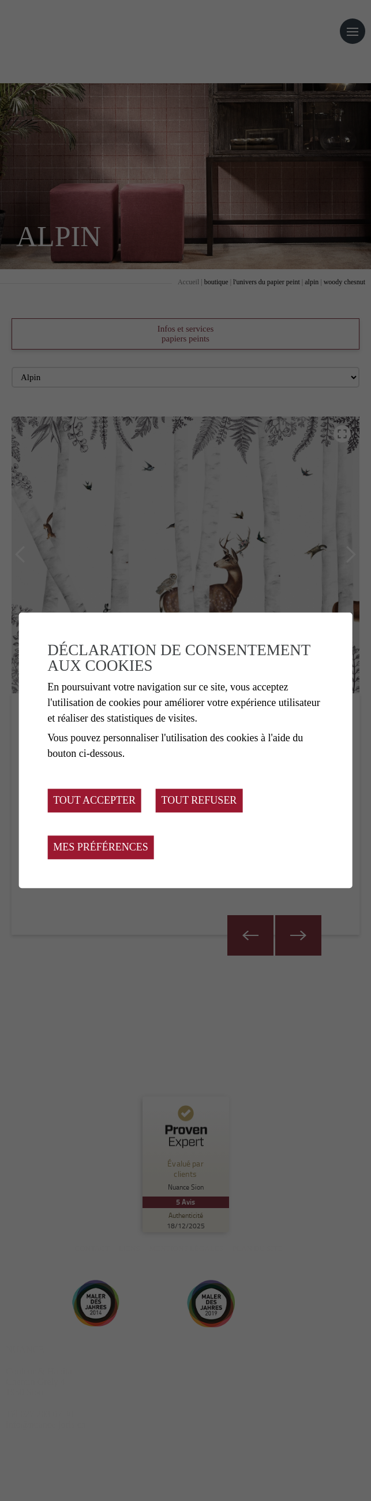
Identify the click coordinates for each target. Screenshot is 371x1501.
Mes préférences (100, 847)
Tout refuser (199, 801)
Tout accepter (94, 801)
